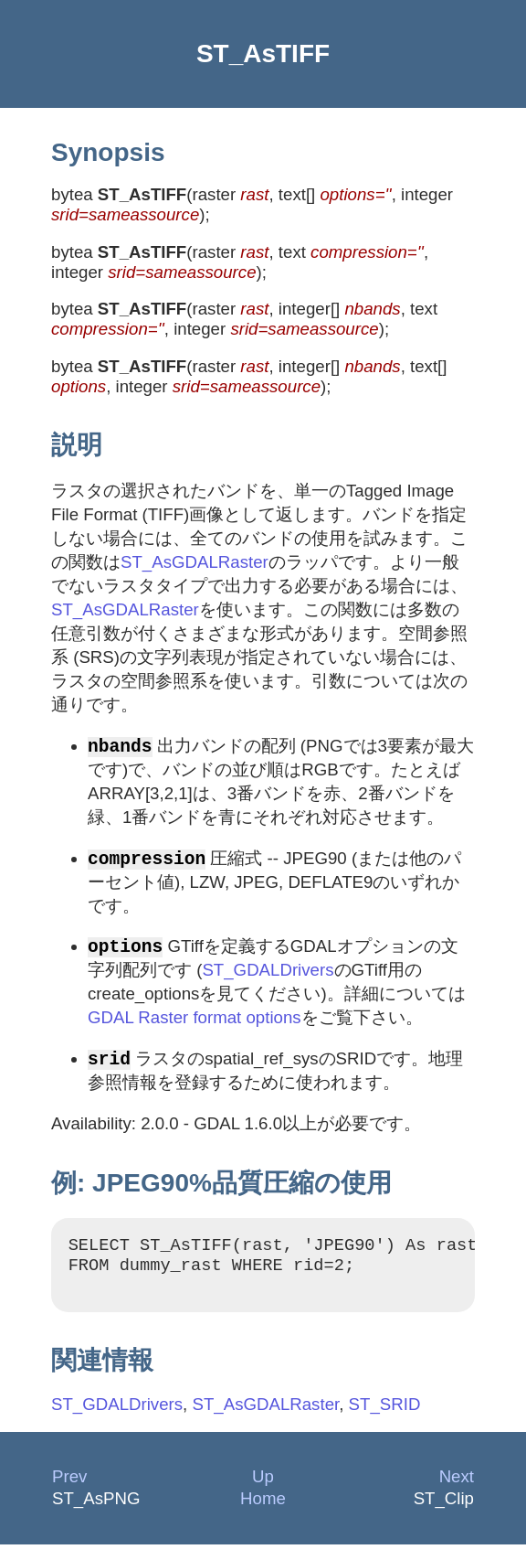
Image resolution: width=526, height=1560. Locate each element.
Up (263, 1491)
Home (263, 1513)
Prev (69, 1491)
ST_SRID (385, 1419)
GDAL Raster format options (194, 1022)
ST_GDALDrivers (267, 975)
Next (456, 1491)
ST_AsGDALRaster (194, 562)
